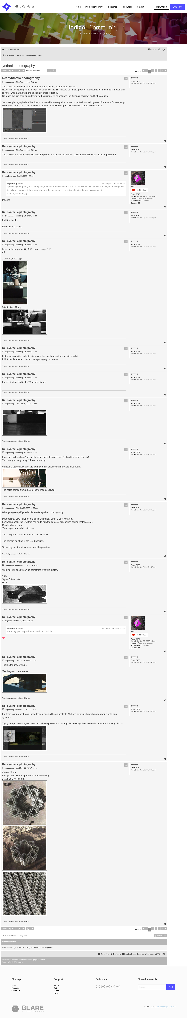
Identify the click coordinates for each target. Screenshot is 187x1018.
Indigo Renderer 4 (94, 6)
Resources (127, 6)
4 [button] (155, 70)
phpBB (14, 959)
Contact (56, 993)
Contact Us (15, 990)
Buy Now (177, 6)
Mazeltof (21, 962)
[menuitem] (17, 49)
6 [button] (162, 70)
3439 (138, 81)
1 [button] (146, 70)
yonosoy (134, 78)
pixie (132, 187)
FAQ (55, 988)
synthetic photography (18, 66)
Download (161, 6)
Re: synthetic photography (21, 78)
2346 (138, 194)
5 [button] (159, 70)
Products (15, 988)
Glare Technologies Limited (165, 1007)
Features (112, 6)
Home (78, 6)
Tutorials (57, 990)
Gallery (141, 6)
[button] (143, 70)
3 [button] (152, 70)
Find (171, 987)
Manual (56, 985)
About (13, 985)
